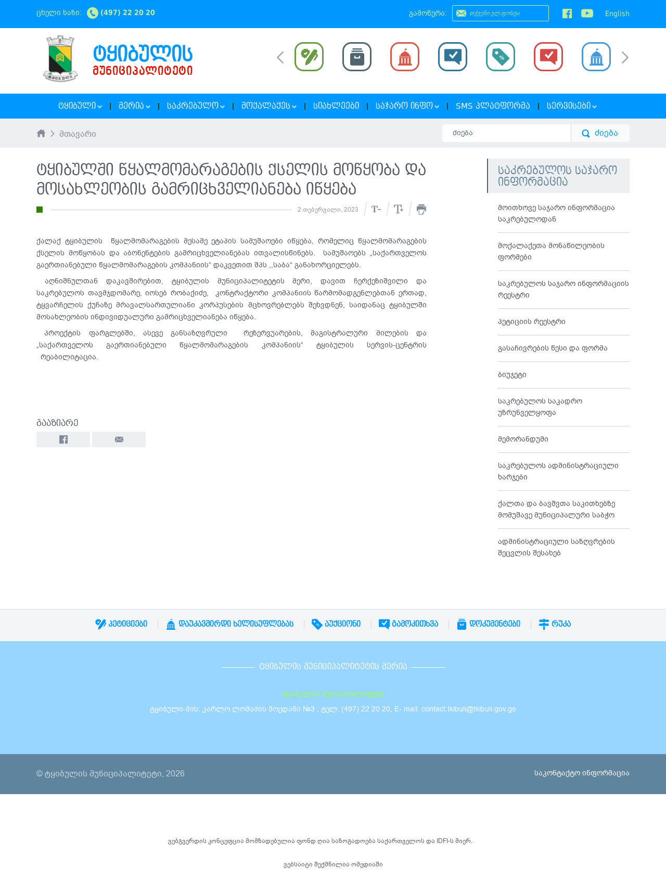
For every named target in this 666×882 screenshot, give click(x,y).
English (617, 13)
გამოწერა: (428, 13)
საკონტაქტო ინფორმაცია (582, 773)
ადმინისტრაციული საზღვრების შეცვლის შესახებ (556, 547)
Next (625, 58)
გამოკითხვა (408, 624)
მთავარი (77, 134)
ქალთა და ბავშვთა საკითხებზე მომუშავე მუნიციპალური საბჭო (556, 509)
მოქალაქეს (269, 106)
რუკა (555, 624)
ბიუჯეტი (512, 375)
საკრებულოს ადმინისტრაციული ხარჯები (558, 471)
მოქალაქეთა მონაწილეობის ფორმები (551, 251)
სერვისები (572, 106)
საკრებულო (196, 106)
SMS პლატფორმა (493, 106)
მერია (134, 106)
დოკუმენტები (488, 624)
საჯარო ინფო (407, 106)
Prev (280, 56)
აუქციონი (336, 624)
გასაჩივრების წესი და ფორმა (553, 348)
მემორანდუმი (523, 439)
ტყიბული (80, 106)
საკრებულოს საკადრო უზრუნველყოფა (540, 407)
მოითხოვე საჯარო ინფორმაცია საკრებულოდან (556, 213)
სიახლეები (336, 106)
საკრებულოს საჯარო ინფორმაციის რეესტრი (563, 289)
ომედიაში (367, 864)
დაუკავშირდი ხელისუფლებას (229, 624)
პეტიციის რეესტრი (532, 322)
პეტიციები (121, 624)
